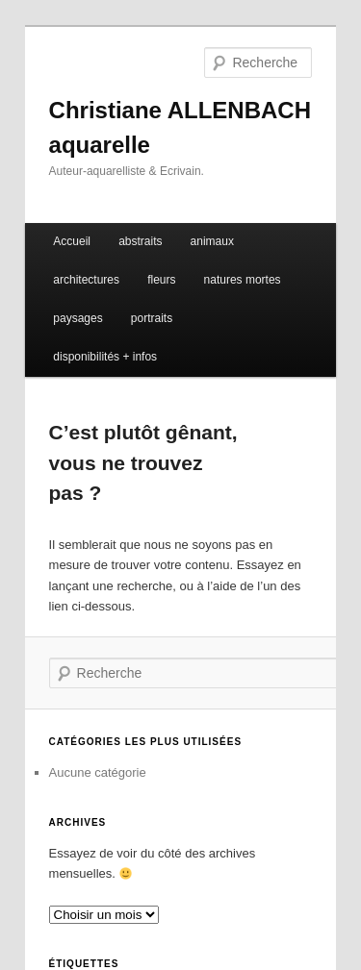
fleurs (161, 279)
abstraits (140, 241)
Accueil (71, 241)
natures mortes (242, 279)
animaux (212, 241)
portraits (151, 318)
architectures (86, 279)
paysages (77, 318)
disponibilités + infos (105, 356)
